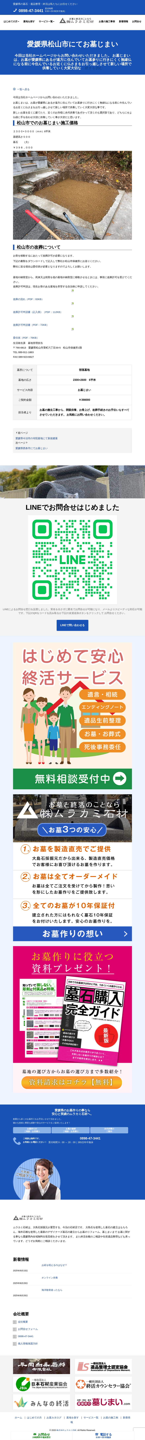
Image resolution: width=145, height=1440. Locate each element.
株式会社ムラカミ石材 (66, 1427)
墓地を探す (29, 21)
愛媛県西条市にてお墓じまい (32, 445)
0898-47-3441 (31, 10)
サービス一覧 (91, 1414)
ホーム (18, 1414)
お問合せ (136, 21)
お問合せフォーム (28, 1326)
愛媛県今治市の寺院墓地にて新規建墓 (37, 435)
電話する (103, 1434)
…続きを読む (92, 65)
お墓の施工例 (110, 1414)
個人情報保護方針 (28, 1340)
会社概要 (23, 1318)
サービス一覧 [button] (46, 21)
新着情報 (123, 21)
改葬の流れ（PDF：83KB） (28, 296)
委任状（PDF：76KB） (26, 334)
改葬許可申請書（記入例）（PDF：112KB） (38, 309)
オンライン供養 (50, 1274)
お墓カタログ (54, 1414)
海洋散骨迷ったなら (52, 1287)
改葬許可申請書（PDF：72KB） (31, 321)
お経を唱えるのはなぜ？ (54, 1262)
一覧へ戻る (23, 86)
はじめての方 (34, 1414)
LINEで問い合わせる (72, 622)
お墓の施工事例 (107, 21)
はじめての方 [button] (11, 21)
